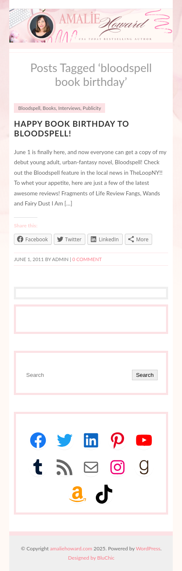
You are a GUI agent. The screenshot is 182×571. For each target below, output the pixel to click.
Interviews (69, 108)
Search (144, 375)
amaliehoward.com (71, 548)
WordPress (148, 548)
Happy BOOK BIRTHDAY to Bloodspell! (71, 128)
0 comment (87, 259)
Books (49, 108)
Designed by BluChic (91, 558)
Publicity (92, 108)
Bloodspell (29, 108)
